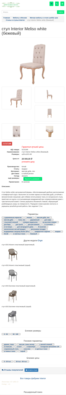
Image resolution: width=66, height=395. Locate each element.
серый (22, 351)
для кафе (47, 220)
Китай (6, 234)
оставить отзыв (31, 370)
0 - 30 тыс (7, 361)
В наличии (42, 227)
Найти (60, 12)
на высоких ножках (49, 222)
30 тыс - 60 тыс (21, 361)
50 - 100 (15, 334)
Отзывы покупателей (12, 370)
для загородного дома (25, 227)
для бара (7, 224)
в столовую (49, 224)
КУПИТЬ (7, 144)
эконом (29, 217)
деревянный (34, 220)
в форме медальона (30, 222)
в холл (19, 346)
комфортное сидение (42, 231)
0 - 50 (6, 334)
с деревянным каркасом (12, 217)
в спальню (8, 346)
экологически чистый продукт (15, 229)
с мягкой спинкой (45, 344)
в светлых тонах (19, 234)
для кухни (19, 224)
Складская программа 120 (50, 346)
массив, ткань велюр (26, 344)
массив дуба (8, 220)
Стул (40, 240)
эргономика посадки (38, 229)
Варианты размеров (33, 179)
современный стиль (11, 349)
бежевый (33, 234)
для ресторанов (33, 224)
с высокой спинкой (11, 222)
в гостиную (8, 227)
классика (27, 349)
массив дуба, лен (43, 217)
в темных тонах (9, 351)
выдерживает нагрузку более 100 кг (17, 231)
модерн (58, 231)
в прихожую (31, 346)
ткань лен (21, 220)
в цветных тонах (41, 349)
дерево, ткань (9, 344)
